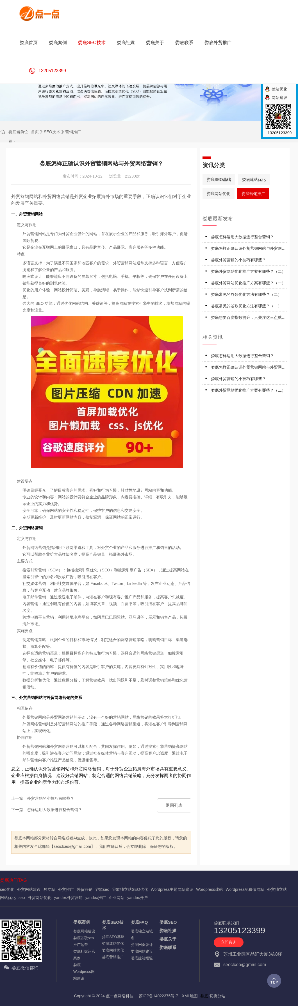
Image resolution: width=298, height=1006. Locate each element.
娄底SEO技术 (113, 925)
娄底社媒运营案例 (84, 954)
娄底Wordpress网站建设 (84, 971)
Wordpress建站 (209, 889)
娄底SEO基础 (219, 179)
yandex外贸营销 (68, 897)
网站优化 (8, 897)
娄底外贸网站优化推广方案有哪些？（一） (248, 283)
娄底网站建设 (84, 931)
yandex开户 (137, 897)
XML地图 (190, 996)
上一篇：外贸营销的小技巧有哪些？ (42, 798)
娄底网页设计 (142, 945)
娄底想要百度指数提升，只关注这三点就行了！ (248, 318)
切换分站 (217, 996)
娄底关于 (168, 939)
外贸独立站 (277, 889)
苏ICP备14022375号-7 (158, 996)
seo (22, 897)
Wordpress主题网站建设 (172, 889)
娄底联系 (168, 947)
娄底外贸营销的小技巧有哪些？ (238, 260)
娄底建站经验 (142, 958)
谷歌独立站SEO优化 (130, 889)
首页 (35, 132)
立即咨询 (228, 942)
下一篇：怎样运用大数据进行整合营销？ (46, 809)
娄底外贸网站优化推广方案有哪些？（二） (248, 271)
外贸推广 (66, 889)
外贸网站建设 (29, 889)
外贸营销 (84, 889)
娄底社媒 (168, 930)
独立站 (49, 889)
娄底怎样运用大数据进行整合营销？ (242, 237)
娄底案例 (81, 922)
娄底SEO (168, 922)
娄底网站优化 (218, 193)
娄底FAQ (139, 922)
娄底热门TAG (13, 880)
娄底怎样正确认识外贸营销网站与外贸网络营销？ (248, 249)
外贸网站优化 (39, 897)
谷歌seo (102, 889)
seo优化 (7, 889)
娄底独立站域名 (142, 934)
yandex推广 (95, 897)
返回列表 (174, 805)
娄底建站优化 (254, 179)
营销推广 (73, 132)
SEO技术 (52, 132)
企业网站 (116, 897)
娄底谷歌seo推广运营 (83, 941)
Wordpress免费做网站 (245, 889)
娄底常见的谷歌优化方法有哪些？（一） (246, 306)
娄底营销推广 (253, 193)
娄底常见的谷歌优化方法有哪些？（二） (246, 294)
